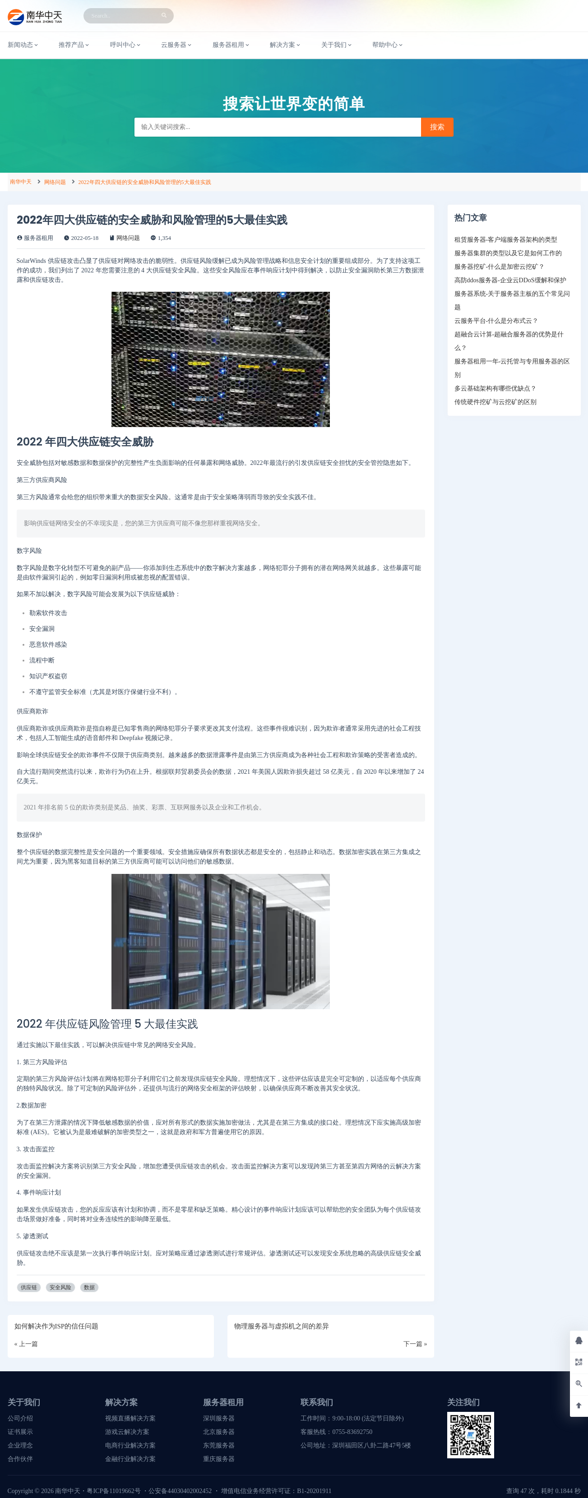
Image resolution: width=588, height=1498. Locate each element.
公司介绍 (20, 1418)
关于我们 (337, 45)
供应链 (29, 1287)
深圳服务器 (219, 1418)
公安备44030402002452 (180, 1491)
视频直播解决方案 (130, 1418)
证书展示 (20, 1432)
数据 (89, 1287)
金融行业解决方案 (130, 1459)
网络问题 (55, 182)
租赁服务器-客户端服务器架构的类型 (506, 239)
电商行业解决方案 (130, 1445)
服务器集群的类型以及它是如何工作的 (508, 253)
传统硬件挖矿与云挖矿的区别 (495, 402)
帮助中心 (388, 45)
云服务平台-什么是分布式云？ (496, 320)
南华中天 (21, 182)
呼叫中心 (126, 45)
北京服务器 (219, 1432)
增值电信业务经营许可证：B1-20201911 (276, 1491)
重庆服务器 (219, 1459)
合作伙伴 (20, 1459)
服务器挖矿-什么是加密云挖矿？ (499, 266)
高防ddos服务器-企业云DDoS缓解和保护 (510, 280)
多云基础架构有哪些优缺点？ (495, 388)
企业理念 (20, 1445)
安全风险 (60, 1287)
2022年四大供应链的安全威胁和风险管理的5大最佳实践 (145, 182)
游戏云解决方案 (127, 1432)
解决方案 (285, 45)
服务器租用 (231, 45)
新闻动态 (23, 45)
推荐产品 (74, 45)
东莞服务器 (219, 1445)
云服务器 (177, 45)
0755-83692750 (352, 1432)
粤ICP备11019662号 (113, 1491)
